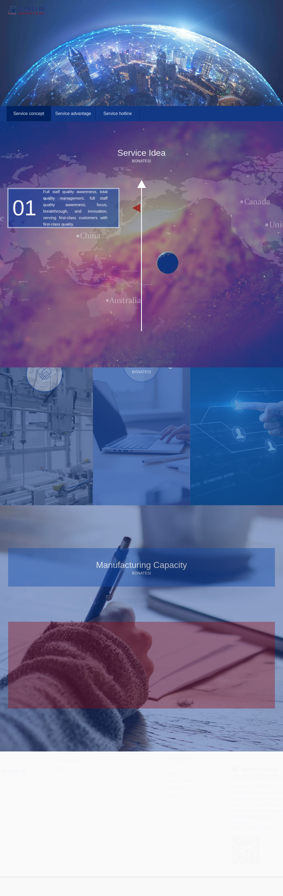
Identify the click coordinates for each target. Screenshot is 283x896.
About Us (123, 4)
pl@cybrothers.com (261, 828)
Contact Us (242, 4)
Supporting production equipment (122, 762)
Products (153, 4)
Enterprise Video (179, 797)
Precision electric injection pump (121, 754)
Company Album (68, 769)
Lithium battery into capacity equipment (127, 769)
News (212, 4)
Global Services (183, 4)
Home (94, 4)
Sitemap (172, 812)
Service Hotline (178, 762)
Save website (176, 805)
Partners (61, 785)
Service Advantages (182, 754)
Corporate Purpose (70, 777)
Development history (71, 754)
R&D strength (65, 762)
